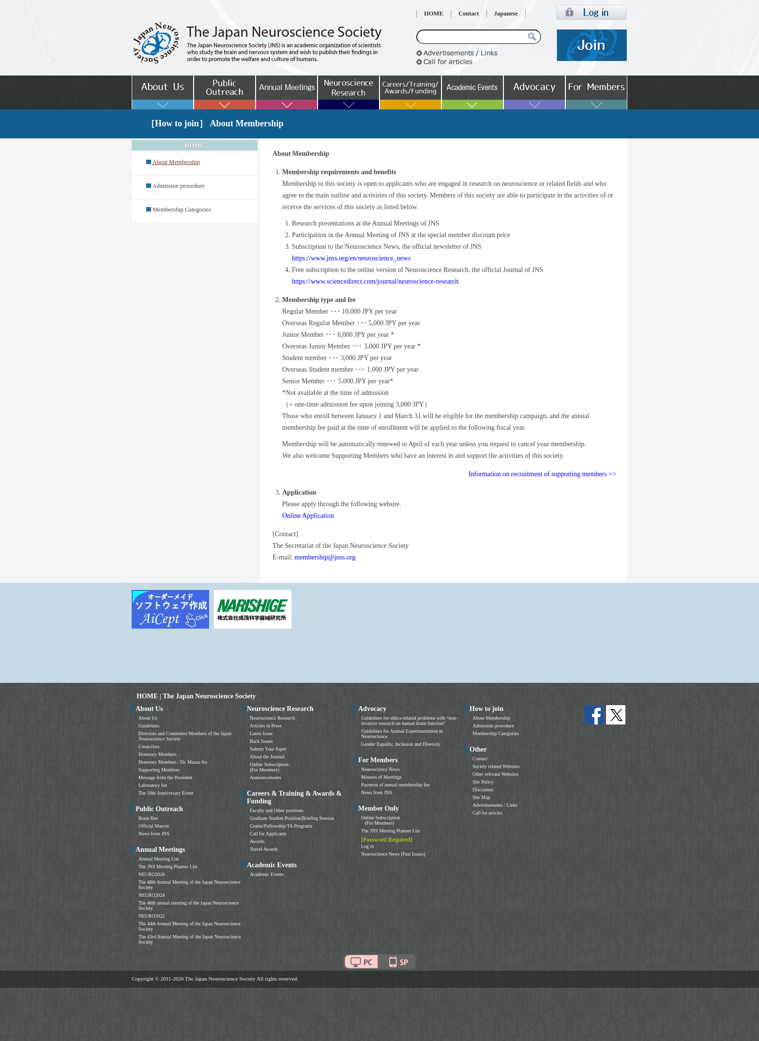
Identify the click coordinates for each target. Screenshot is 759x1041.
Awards (257, 841)
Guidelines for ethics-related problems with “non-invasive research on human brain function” (409, 720)
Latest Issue (261, 733)
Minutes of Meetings (381, 777)
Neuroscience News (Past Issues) (393, 854)
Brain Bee (148, 818)
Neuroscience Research (272, 718)
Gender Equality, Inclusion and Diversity (400, 744)
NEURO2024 (151, 895)
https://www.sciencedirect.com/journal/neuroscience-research (375, 281)
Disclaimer (483, 789)
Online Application (308, 515)
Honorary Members (157, 754)
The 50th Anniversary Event (165, 793)
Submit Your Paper (268, 749)
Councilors (149, 746)
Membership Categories (181, 209)
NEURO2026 (151, 874)
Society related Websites (496, 766)
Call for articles (487, 812)
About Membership (491, 718)
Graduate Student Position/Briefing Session (292, 818)
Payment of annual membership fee (395, 784)
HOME (433, 13)
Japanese (506, 13)
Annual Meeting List (158, 858)
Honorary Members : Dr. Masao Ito (172, 762)
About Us (147, 718)
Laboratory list (152, 785)
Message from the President (165, 777)
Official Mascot (153, 826)
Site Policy (483, 782)
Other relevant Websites (495, 774)
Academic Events (267, 874)
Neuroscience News (380, 769)
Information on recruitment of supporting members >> (542, 474)
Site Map (481, 797)
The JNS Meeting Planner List (167, 866)
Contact (468, 13)
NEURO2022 (151, 916)
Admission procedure (178, 185)
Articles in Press (266, 725)
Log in (367, 846)
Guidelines (148, 725)
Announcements (265, 777)
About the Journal (267, 756)
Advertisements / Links (494, 805)
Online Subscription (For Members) (269, 767)
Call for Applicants (268, 833)
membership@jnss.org (325, 557)
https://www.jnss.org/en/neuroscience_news (351, 258)
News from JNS (153, 833)
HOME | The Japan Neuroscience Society (196, 696)
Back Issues (261, 741)
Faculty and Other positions (277, 810)
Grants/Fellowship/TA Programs (281, 826)
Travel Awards (264, 849)
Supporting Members (159, 769)
